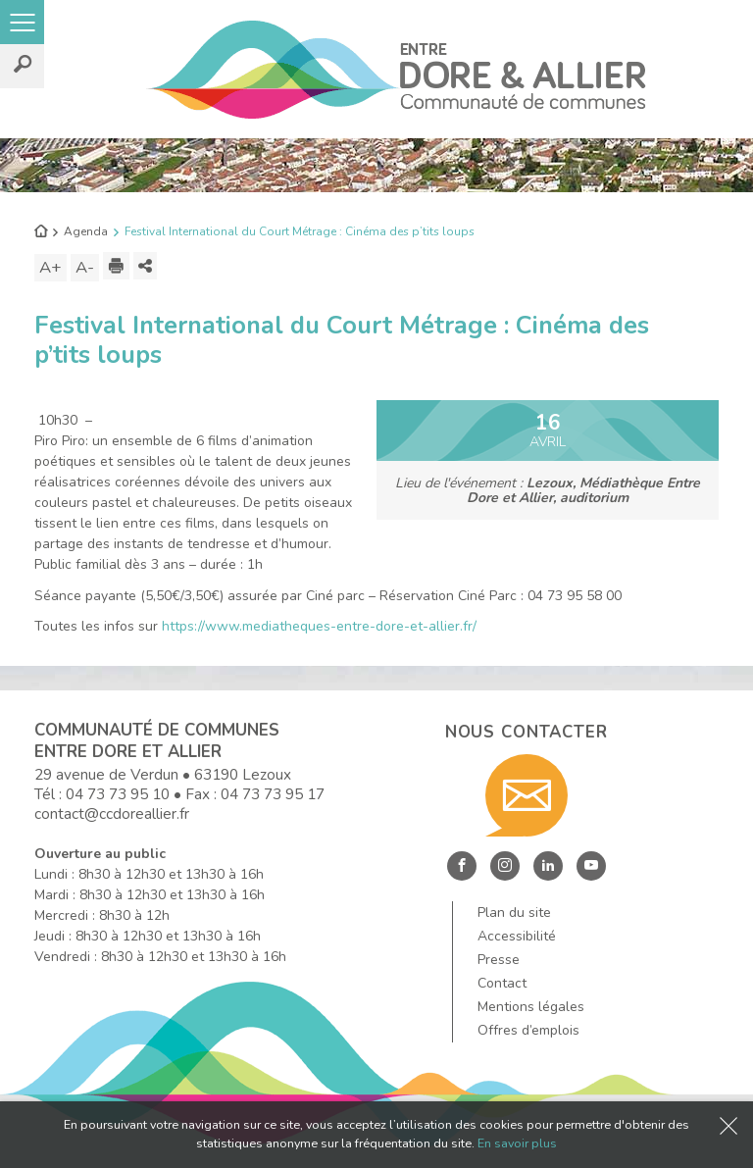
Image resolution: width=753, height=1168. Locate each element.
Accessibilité (516, 936)
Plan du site (514, 912)
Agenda (86, 231)
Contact (502, 983)
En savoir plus (517, 1143)
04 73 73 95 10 (118, 794)
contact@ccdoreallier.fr (111, 813)
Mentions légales (530, 1006)
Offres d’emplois (528, 1030)
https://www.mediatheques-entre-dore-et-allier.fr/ (319, 626)
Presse (498, 959)
